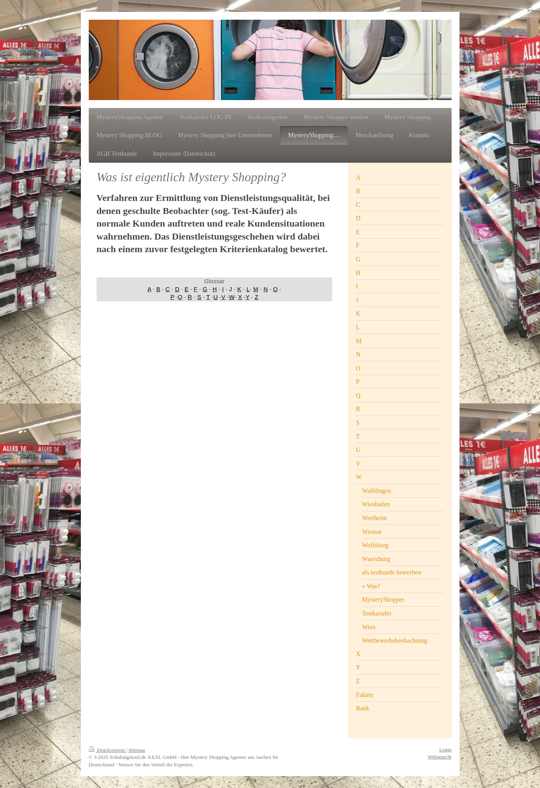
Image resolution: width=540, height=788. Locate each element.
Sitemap (137, 750)
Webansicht (439, 757)
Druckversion (107, 750)
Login (445, 750)
